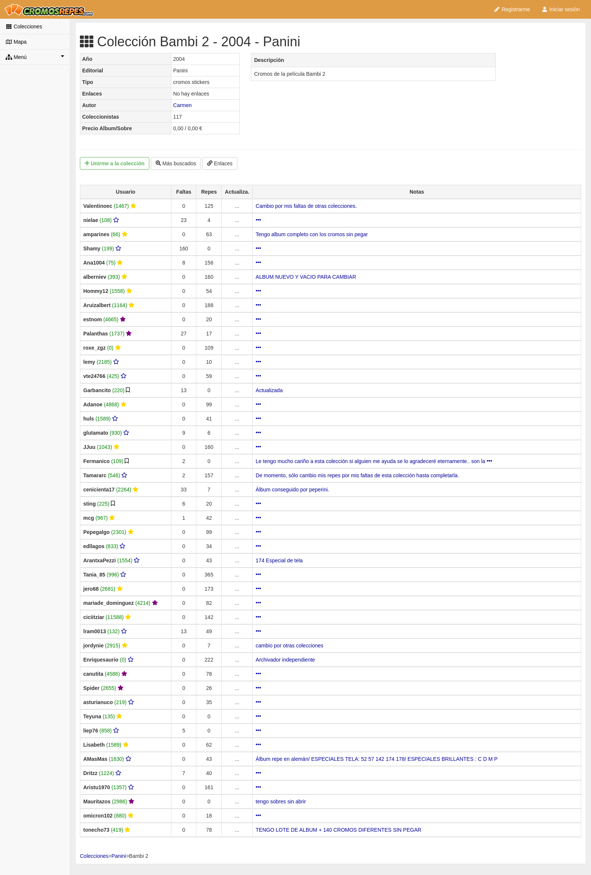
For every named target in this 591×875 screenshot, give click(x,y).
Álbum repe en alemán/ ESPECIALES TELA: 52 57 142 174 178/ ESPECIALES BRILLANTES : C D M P (377, 759)
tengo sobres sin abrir (281, 801)
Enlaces (220, 163)
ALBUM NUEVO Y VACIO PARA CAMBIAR (306, 277)
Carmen (182, 105)
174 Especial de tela (279, 560)
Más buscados (176, 163)
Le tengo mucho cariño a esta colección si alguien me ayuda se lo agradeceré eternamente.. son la (374, 461)
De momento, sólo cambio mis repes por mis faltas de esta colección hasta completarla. (357, 475)
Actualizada (269, 390)
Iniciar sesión (560, 9)
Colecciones (24, 26)
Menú (35, 56)
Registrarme (512, 9)
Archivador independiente (285, 660)
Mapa (16, 42)
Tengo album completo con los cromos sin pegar (312, 234)
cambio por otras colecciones (289, 646)
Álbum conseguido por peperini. (292, 490)
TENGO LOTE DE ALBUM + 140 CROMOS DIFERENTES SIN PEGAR (339, 830)
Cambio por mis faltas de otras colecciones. (306, 206)
